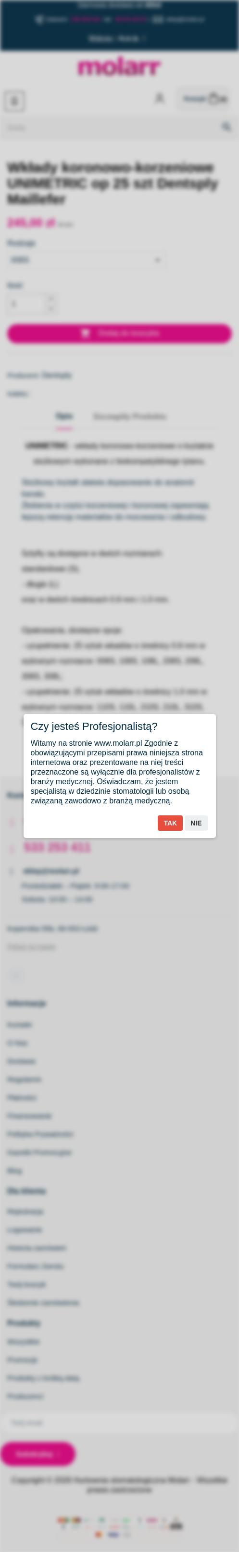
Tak (170, 823)
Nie (195, 823)
